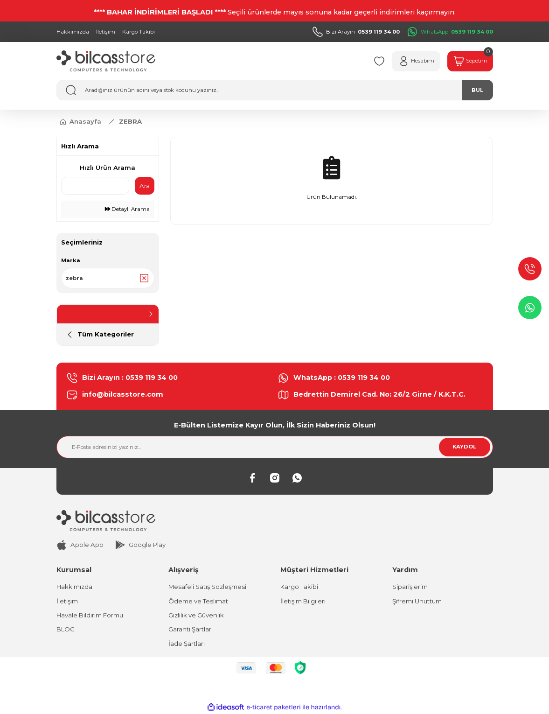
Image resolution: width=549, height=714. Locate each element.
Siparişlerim (410, 586)
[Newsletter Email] (274, 447)
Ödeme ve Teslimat (198, 601)
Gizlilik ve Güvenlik (196, 615)
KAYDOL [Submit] (464, 446)
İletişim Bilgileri (303, 601)
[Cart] (470, 61)
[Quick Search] (95, 186)
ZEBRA (130, 121)
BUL (477, 90)
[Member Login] (416, 61)
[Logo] (105, 60)
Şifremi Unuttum (417, 601)
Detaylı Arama (127, 209)
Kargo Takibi (299, 586)
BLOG (65, 629)
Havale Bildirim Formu (89, 615)
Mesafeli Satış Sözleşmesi (207, 586)
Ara (144, 185)
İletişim (67, 601)
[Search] (274, 90)
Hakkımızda (74, 586)
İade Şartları (186, 643)
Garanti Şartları (190, 629)
